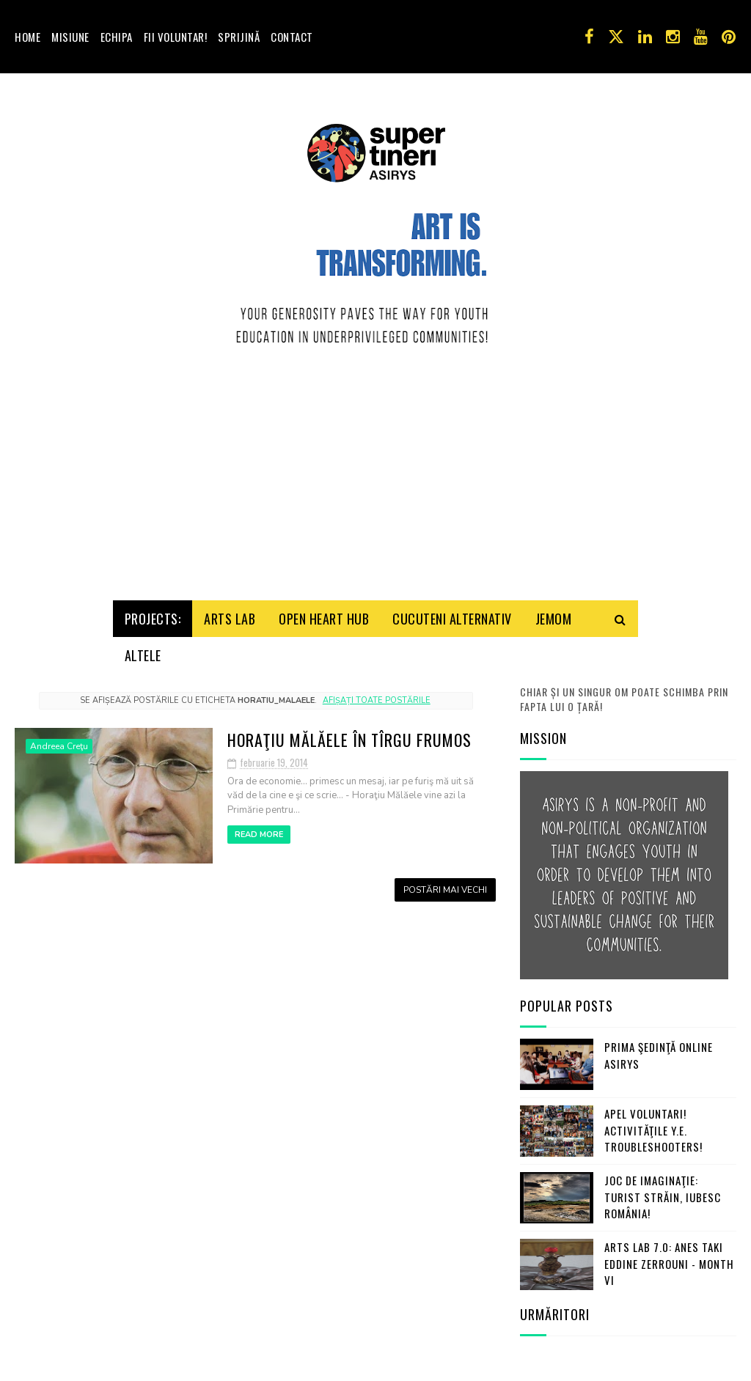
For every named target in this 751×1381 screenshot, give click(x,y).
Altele (143, 646)
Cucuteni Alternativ (452, 609)
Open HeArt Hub (324, 609)
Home (27, 37)
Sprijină (239, 37)
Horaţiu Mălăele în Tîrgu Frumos (349, 731)
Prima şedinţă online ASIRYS (658, 1046)
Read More (259, 825)
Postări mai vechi (445, 881)
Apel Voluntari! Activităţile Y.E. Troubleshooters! (653, 1121)
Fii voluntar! (176, 37)
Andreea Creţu (59, 737)
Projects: (153, 609)
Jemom (553, 609)
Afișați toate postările (377, 690)
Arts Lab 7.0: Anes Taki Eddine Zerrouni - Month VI (669, 1254)
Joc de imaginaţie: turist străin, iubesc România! (662, 1187)
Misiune (70, 37)
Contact (292, 37)
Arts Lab (229, 609)
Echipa (116, 37)
